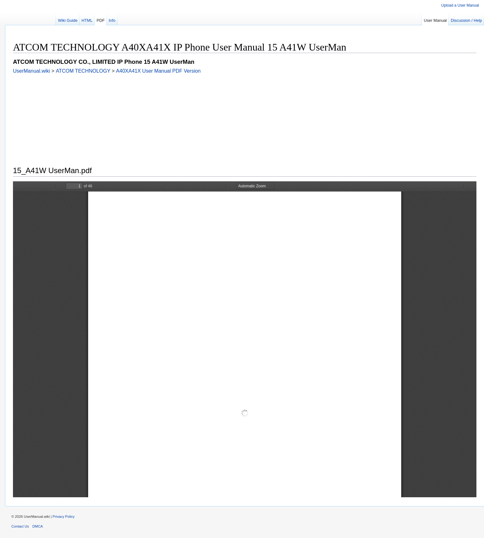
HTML (87, 20)
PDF (101, 20)
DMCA (38, 526)
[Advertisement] (202, 118)
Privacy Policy (64, 516)
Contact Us (20, 526)
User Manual (435, 20)
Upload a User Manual (460, 5)
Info (112, 20)
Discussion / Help (466, 20)
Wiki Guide (67, 20)
